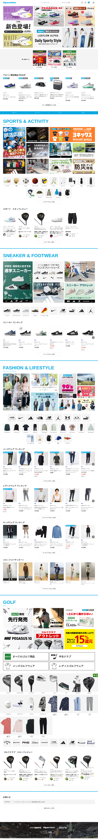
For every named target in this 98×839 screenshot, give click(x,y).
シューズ (37, 112)
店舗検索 (50, 832)
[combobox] (50, 2)
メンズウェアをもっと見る (49, 481)
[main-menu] (93, 2)
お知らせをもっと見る (49, 808)
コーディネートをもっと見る (49, 588)
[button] (94, 89)
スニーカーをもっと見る (49, 354)
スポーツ (14, 112)
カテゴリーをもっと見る (49, 201)
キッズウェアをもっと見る (49, 552)
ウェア (59, 112)
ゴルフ (82, 112)
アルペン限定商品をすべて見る (49, 105)
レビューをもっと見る (49, 242)
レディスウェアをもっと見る (49, 517)
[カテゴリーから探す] (68, 2)
